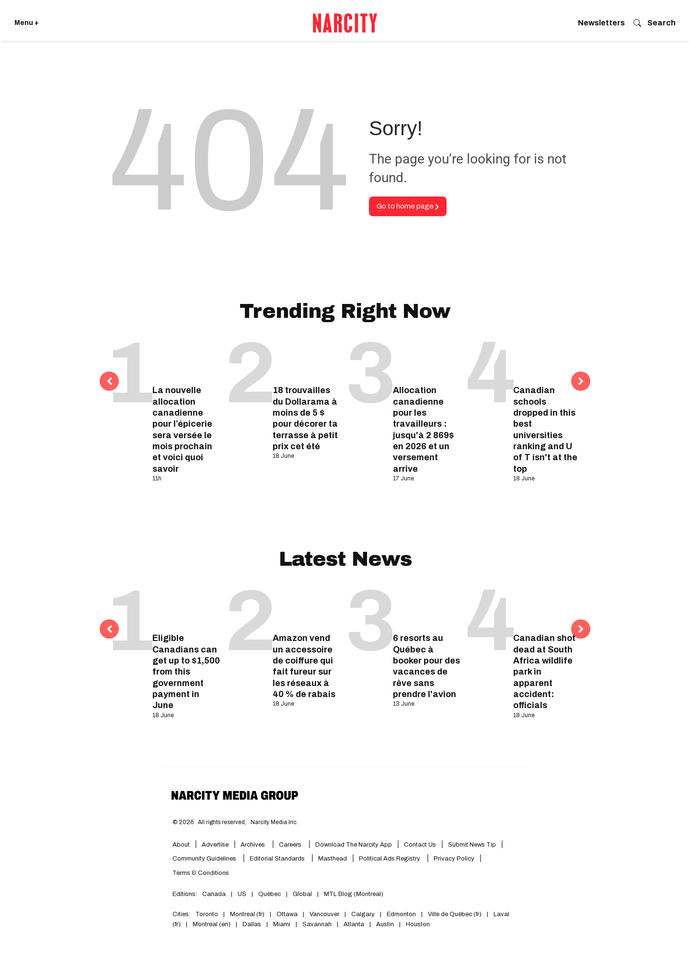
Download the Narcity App (353, 844)
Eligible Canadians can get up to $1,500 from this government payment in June (186, 671)
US (242, 894)
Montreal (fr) (247, 914)
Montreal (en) (211, 924)
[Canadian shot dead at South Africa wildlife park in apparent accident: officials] (547, 607)
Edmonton (401, 914)
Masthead (332, 858)
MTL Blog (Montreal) (353, 894)
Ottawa (287, 914)
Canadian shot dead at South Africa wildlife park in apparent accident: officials (544, 671)
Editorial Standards (278, 858)
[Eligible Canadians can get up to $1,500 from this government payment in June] (186, 607)
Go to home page (408, 206)
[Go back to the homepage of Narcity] (345, 23)
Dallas (251, 924)
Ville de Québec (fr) (455, 914)
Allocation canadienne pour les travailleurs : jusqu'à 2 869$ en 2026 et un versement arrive (423, 429)
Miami (281, 924)
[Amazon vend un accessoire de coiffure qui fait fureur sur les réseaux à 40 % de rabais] (306, 607)
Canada (214, 894)
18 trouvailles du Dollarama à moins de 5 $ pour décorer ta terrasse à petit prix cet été (305, 418)
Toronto (207, 914)
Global (302, 894)
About (181, 844)
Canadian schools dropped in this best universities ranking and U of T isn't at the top (545, 429)
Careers (290, 844)
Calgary (363, 914)
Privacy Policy (454, 858)
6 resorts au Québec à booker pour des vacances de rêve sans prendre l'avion (426, 666)
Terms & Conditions (200, 873)
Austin (385, 924)
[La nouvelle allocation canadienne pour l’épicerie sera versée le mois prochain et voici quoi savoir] (186, 359)
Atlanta (354, 924)
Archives (253, 844)
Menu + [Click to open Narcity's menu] (26, 22)
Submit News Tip (472, 844)
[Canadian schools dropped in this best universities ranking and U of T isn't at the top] (547, 359)
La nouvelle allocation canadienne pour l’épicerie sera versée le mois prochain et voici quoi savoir (182, 429)
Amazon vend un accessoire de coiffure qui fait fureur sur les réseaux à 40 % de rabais (304, 666)
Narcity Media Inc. (274, 822)
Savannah (317, 924)
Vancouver (324, 914)
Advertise (215, 844)
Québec (269, 894)
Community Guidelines (205, 858)
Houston (418, 924)
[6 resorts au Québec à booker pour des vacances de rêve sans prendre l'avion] (426, 607)
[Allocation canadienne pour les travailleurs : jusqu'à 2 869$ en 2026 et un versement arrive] (426, 359)
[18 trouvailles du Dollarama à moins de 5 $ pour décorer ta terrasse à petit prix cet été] (306, 359)
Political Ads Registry (390, 858)
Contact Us (420, 844)
